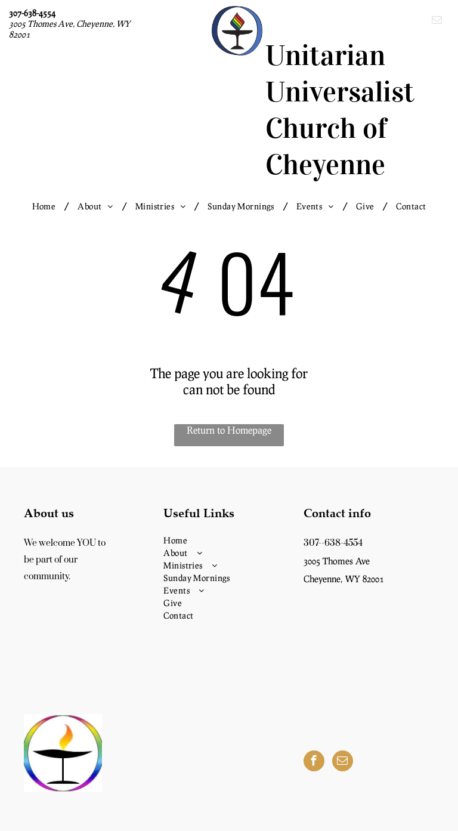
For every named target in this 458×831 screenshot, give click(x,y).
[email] (436, 21)
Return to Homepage (229, 429)
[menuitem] (46, 206)
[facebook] (314, 762)
